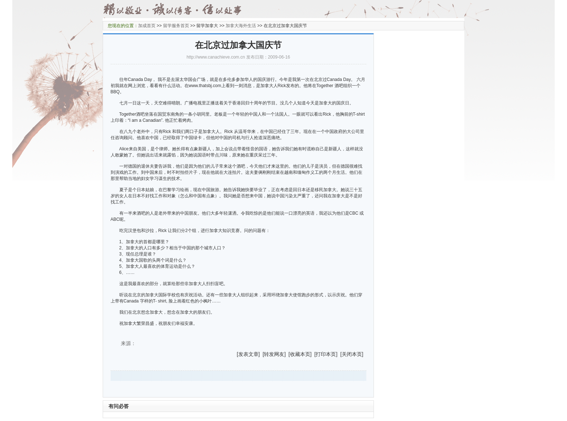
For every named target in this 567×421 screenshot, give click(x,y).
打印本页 (326, 354)
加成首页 (146, 25)
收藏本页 (300, 354)
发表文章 (248, 354)
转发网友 (274, 354)
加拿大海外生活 (241, 25)
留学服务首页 (176, 25)
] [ (261, 354)
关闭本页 (352, 354)
